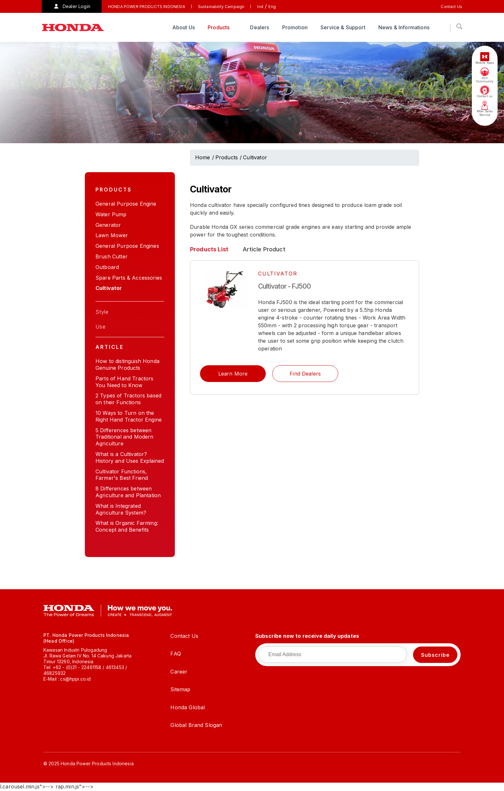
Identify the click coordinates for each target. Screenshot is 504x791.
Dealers (259, 27)
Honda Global (187, 707)
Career (178, 671)
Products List (209, 249)
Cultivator (255, 157)
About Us (183, 27)
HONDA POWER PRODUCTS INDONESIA (146, 6)
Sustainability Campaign (221, 6)
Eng (271, 6)
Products (219, 27)
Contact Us (451, 6)
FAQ (175, 653)
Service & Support (342, 27)
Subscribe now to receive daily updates (307, 636)
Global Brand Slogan (196, 725)
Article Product (264, 249)
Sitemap (180, 689)
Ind (260, 6)
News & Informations (404, 27)
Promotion (295, 27)
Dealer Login (76, 6)
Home (202, 157)
